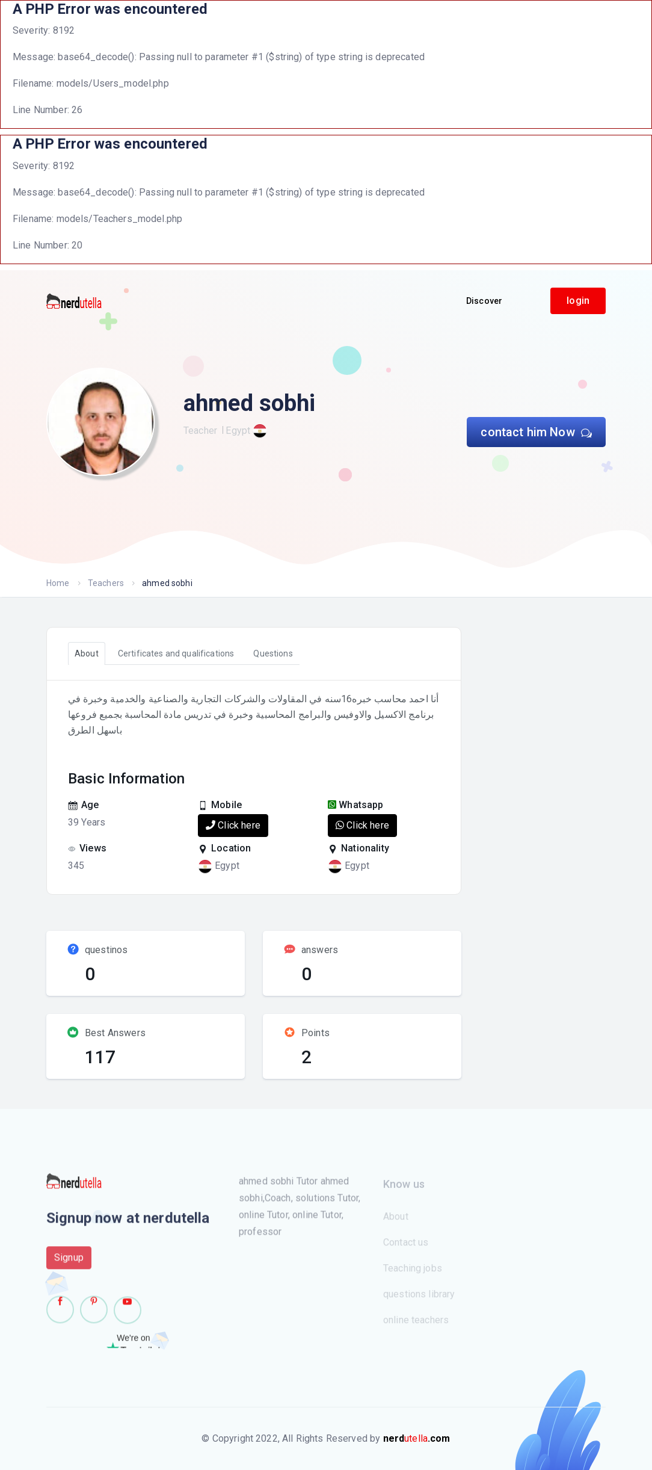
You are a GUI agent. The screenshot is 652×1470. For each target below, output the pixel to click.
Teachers (106, 583)
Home (58, 583)
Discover (484, 301)
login (578, 300)
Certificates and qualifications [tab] (176, 653)
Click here (233, 825)
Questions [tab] (272, 653)
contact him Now (536, 432)
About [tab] (87, 653)
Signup (69, 1262)
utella (417, 1438)
